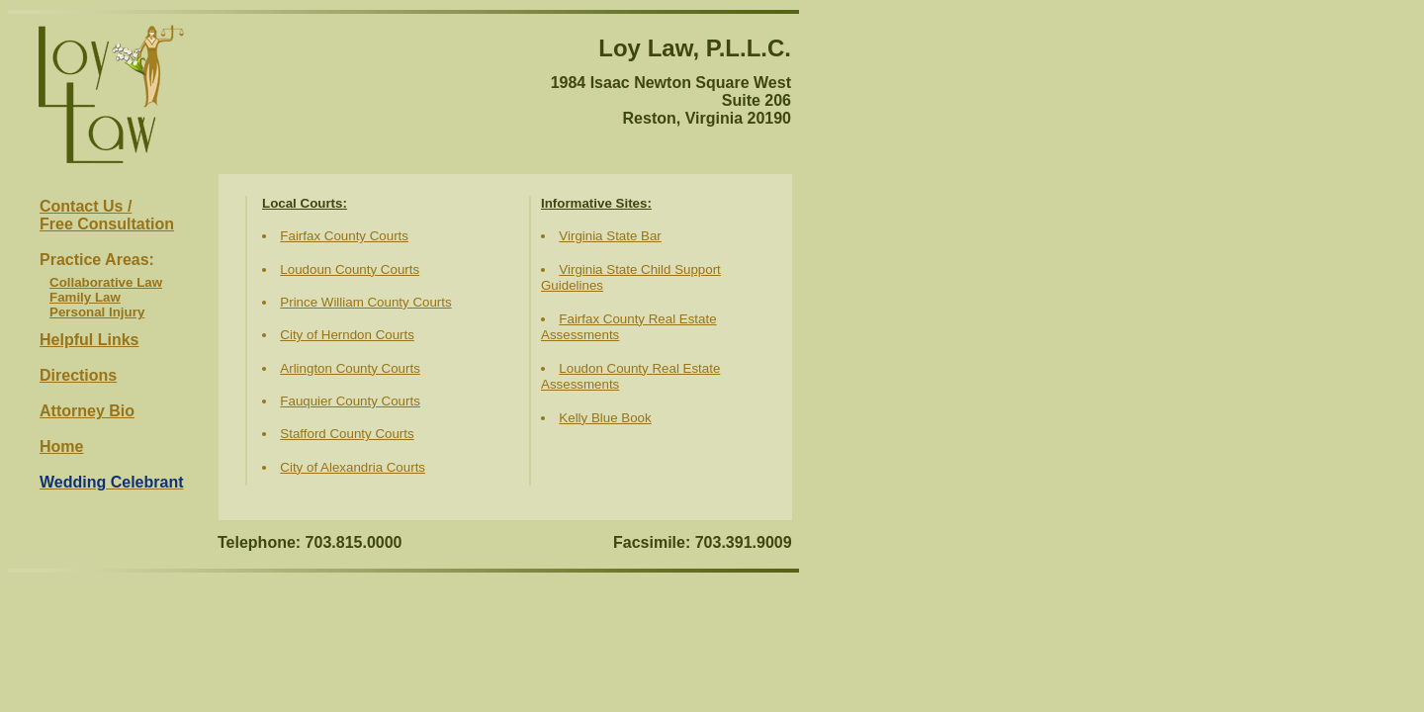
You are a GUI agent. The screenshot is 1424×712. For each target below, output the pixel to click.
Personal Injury (96, 312)
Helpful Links (89, 339)
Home (61, 446)
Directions (78, 375)
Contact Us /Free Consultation (107, 215)
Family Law (85, 297)
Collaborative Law (105, 282)
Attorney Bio (87, 410)
